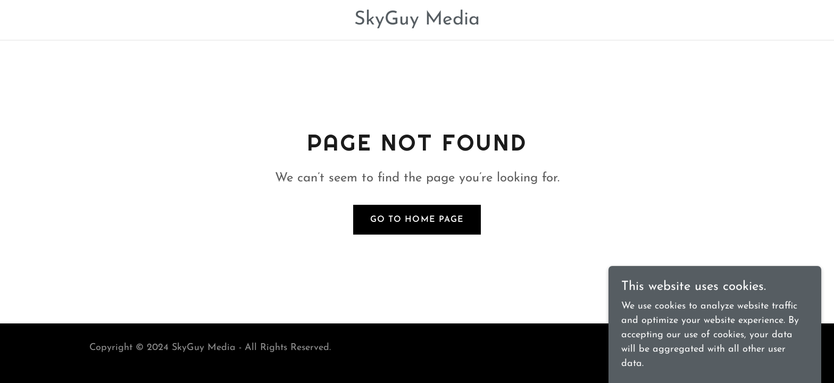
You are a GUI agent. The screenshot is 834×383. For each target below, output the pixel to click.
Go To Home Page (416, 219)
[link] (417, 22)
